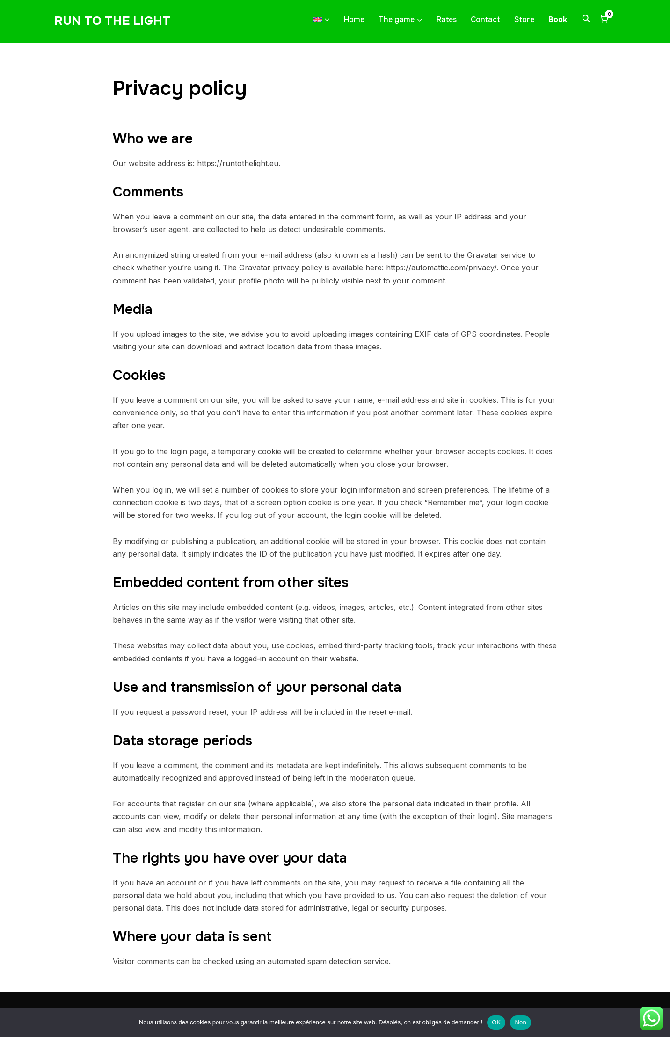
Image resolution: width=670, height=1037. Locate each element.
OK (496, 1022)
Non (520, 1022)
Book (557, 19)
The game (397, 19)
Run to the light (112, 21)
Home (354, 19)
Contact (485, 19)
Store (524, 19)
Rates (447, 19)
